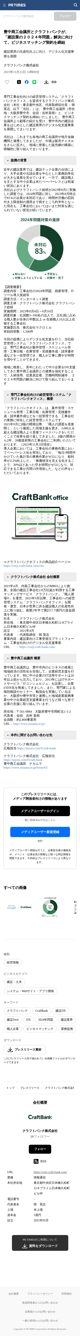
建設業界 (67, 1019)
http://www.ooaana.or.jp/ (29, 723)
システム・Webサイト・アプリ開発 (30, 991)
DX (28, 1019)
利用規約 (66, 1293)
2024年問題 (45, 1019)
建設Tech (13, 1019)
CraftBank (41, 1010)
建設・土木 (14, 982)
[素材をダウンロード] (46, 82)
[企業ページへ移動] (40, 1118)
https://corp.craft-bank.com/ (37, 647)
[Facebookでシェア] (26, 82)
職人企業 (13, 1029)
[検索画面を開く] (75, 5)
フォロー (40, 1149)
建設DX (60, 1010)
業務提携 (67, 1029)
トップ (10, 1087)
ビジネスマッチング (39, 1029)
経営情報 (13, 962)
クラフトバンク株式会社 (60, 1087)
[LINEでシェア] (34, 82)
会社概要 (14, 1293)
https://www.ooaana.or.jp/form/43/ (26, 767)
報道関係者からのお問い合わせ (40, 1302)
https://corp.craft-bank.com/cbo (24, 565)
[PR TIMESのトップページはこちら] (17, 5)
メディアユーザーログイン (40, 811)
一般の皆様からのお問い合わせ (40, 1320)
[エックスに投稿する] (19, 82)
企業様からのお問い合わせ (40, 1311)
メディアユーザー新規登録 (40, 832)
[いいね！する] (7, 82)
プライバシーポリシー (40, 1293)
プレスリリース (29, 1087)
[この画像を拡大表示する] (18, 907)
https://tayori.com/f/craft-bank (36, 748)
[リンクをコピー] (54, 82)
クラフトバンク (17, 1010)
